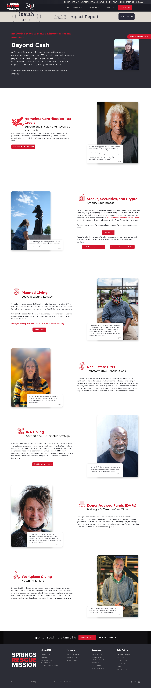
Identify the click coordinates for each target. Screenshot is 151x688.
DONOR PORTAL (70, 2)
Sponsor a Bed (87, 637)
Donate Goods (122, 660)
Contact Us (109, 7)
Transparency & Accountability (46, 661)
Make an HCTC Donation (23, 147)
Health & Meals (71, 657)
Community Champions (49, 665)
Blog (68, 7)
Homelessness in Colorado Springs (98, 658)
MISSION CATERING (126, 2)
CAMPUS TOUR (111, 2)
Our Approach (46, 654)
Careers (119, 666)
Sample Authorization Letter (122, 247)
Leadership (45, 657)
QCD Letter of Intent (43, 464)
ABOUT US (100, 2)
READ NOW (126, 16)
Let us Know (39, 330)
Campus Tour (96, 665)
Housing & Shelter (73, 654)
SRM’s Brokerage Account (93, 247)
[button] (79, 7)
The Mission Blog (98, 654)
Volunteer (120, 657)
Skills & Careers (71, 660)
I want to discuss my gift (139, 36)
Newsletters (96, 662)
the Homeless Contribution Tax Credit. (123, 218)
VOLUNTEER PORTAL (86, 2)
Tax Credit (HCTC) (123, 669)
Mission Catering (98, 668)
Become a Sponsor (124, 654)
